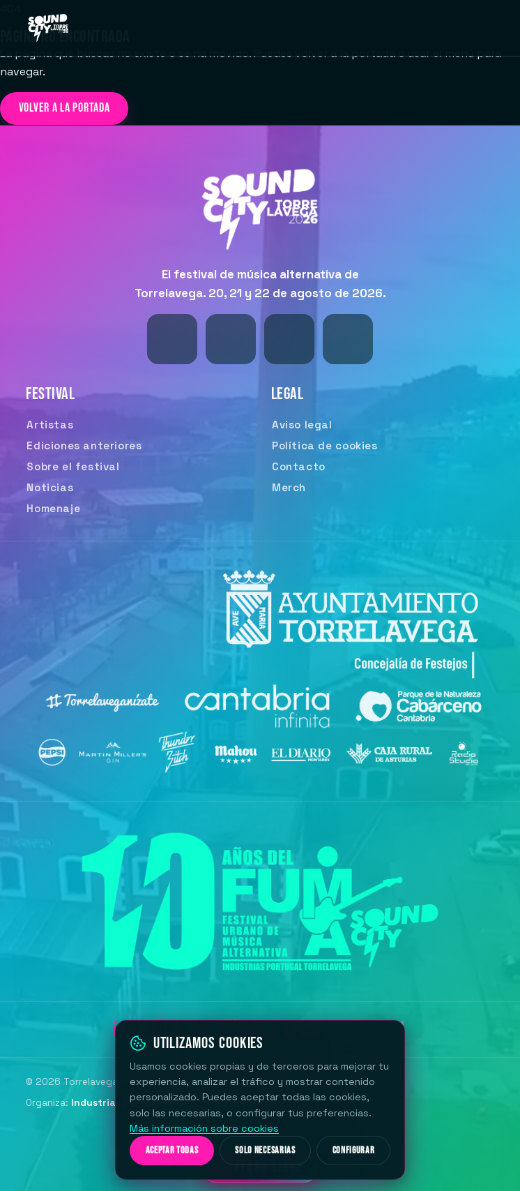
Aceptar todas (172, 1150)
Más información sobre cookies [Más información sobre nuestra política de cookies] (204, 1128)
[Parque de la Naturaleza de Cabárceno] (414, 710)
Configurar (353, 1150)
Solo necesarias (265, 1150)
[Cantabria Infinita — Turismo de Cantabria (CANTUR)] (260, 710)
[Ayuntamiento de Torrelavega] (344, 619)
